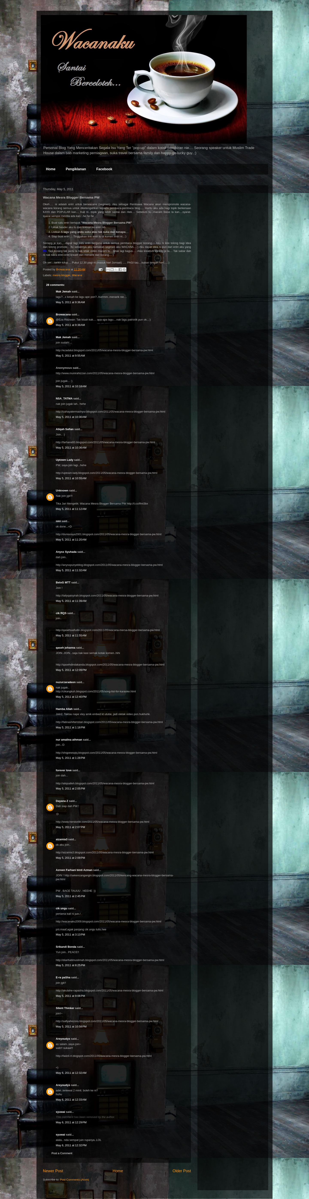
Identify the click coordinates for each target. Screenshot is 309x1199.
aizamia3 (61, 839)
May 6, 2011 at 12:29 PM (71, 1122)
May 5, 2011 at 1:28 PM (70, 757)
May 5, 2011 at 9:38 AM (70, 325)
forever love (64, 770)
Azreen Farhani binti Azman (74, 870)
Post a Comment (62, 1153)
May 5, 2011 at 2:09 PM (70, 857)
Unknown (62, 490)
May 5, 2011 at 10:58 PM (71, 1026)
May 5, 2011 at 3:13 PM (70, 934)
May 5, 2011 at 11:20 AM (71, 539)
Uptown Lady (64, 459)
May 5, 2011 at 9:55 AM (70, 355)
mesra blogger (61, 275)
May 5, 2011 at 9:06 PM (70, 995)
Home (50, 169)
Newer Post (53, 1171)
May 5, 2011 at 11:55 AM (71, 635)
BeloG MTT (63, 582)
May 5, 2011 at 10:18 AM (71, 386)
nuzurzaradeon (66, 682)
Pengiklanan (76, 169)
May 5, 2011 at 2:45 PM (70, 896)
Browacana (63, 314)
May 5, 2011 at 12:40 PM (71, 696)
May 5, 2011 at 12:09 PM (71, 670)
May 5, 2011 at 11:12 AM (71, 509)
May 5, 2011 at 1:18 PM (70, 727)
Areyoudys (63, 1038)
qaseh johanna (65, 647)
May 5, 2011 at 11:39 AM (71, 601)
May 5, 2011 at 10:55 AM (71, 478)
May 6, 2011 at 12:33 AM (71, 1099)
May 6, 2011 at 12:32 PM (71, 1145)
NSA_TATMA (64, 398)
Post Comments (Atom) (74, 1179)
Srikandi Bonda (66, 946)
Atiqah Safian (65, 429)
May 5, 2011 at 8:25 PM (70, 965)
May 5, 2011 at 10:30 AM (71, 417)
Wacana (77, 275)
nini (58, 521)
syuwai (60, 1111)
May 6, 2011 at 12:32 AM (71, 1072)
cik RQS (61, 613)
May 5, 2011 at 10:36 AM (71, 447)
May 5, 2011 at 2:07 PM (70, 827)
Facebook (104, 169)
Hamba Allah (64, 709)
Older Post (182, 1171)
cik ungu (61, 908)
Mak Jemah (63, 291)
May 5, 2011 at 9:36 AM (70, 302)
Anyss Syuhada (66, 551)
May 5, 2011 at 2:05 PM (70, 788)
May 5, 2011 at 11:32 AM (71, 570)
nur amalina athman (69, 739)
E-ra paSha (63, 977)
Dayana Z (62, 801)
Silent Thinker (65, 1008)
